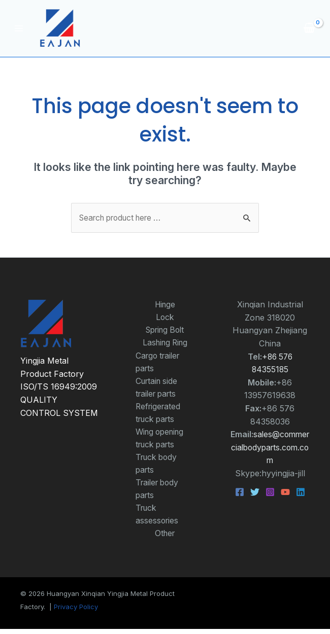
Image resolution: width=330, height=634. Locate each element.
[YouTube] (285, 492)
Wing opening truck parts (162, 441)
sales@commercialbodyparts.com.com (270, 448)
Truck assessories (158, 519)
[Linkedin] (300, 492)
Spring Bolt (164, 331)
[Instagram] (270, 492)
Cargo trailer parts (160, 363)
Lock (164, 317)
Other (165, 538)
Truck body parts (158, 467)
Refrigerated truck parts (159, 415)
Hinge (165, 305)
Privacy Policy (76, 612)
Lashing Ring (165, 344)
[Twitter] (254, 492)
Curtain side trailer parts (158, 389)
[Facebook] (239, 492)
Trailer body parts (159, 493)
